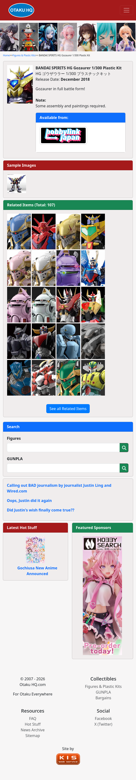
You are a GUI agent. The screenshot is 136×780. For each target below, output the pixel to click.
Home (6, 55)
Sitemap (32, 735)
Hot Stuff (33, 724)
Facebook (103, 718)
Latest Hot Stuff (22, 527)
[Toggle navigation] (126, 10)
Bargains (103, 697)
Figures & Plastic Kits (24, 55)
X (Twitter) (103, 724)
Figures (14, 438)
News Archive (33, 730)
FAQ (32, 718)
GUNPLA (15, 458)
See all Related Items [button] (67, 408)
